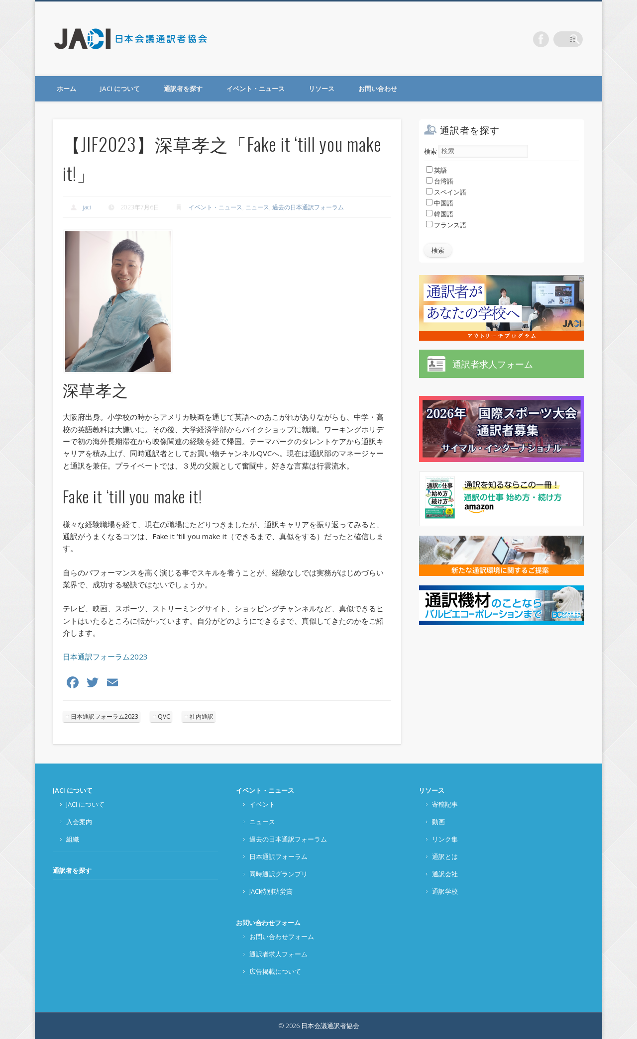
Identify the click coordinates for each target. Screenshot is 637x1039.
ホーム (66, 88)
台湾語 (439, 181)
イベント (262, 804)
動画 (438, 821)
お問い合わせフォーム (268, 922)
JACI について (120, 88)
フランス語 (446, 224)
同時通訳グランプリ (278, 873)
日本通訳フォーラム (278, 856)
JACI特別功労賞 (271, 891)
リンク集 (445, 839)
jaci (87, 207)
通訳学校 (445, 891)
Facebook (554, 39)
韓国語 (439, 213)
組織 (72, 839)
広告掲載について (275, 971)
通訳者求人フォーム (492, 364)
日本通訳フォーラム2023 (105, 656)
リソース (321, 88)
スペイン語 (446, 192)
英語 (436, 170)
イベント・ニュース (255, 88)
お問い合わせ (377, 88)
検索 (430, 150)
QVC (164, 716)
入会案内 (79, 821)
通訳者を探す (183, 88)
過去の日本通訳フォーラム (308, 207)
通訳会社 (445, 873)
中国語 (439, 202)
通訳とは (445, 856)
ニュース (257, 207)
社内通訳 (201, 716)
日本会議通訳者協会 (131, 38)
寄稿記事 (445, 804)
